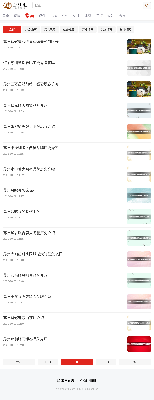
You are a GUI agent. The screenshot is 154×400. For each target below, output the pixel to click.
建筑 (87, 16)
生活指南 (125, 29)
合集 (122, 16)
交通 (76, 16)
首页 (5, 16)
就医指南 (106, 29)
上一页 (48, 362)
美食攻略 (50, 29)
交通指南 (87, 29)
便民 (17, 16)
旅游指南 (31, 29)
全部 (12, 29)
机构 (64, 16)
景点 (99, 16)
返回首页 (67, 380)
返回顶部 (90, 380)
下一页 (106, 362)
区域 (53, 16)
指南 (29, 15)
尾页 (135, 362)
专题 (110, 16)
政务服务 (69, 29)
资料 (41, 16)
